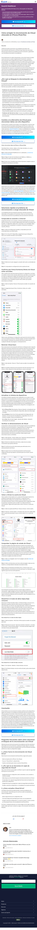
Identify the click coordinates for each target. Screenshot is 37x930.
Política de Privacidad (10, 917)
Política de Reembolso (18, 917)
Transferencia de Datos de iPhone (28, 41)
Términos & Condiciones (27, 917)
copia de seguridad (18, 191)
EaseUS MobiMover (14, 129)
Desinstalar (4, 917)
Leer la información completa (15, 835)
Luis (18, 41)
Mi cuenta (33, 917)
